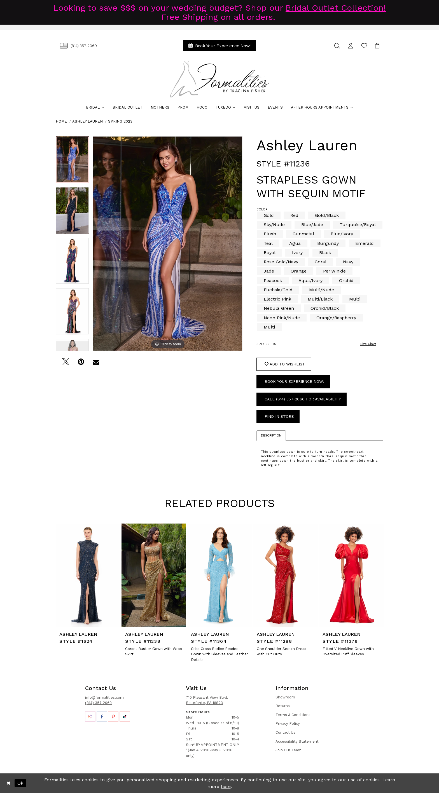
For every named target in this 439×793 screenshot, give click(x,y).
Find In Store (279, 416)
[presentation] (88, 575)
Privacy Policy (287, 723)
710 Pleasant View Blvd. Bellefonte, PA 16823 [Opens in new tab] (207, 700)
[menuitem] (78, 46)
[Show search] (337, 46)
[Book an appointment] (219, 45)
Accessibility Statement (297, 741)
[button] (350, 46)
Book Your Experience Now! (294, 381)
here (226, 786)
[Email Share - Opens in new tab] (96, 363)
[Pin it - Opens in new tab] (81, 363)
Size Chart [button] (368, 344)
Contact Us (285, 732)
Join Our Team (288, 750)
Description (271, 435)
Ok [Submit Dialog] (20, 783)
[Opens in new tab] (90, 716)
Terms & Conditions (292, 715)
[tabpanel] (72, 161)
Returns (282, 706)
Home (61, 121)
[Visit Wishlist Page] (364, 46)
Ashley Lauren (87, 121)
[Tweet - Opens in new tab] (65, 363)
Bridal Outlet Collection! (336, 8)
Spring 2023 (120, 121)
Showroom (285, 697)
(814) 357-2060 (98, 703)
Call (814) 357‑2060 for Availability (303, 399)
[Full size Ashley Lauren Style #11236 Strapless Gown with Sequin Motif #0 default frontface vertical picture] (167, 244)
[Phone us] (78, 46)
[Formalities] (219, 79)
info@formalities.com (104, 697)
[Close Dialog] (8, 783)
